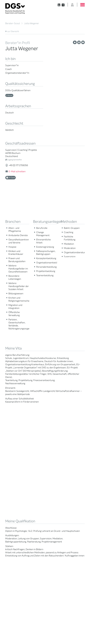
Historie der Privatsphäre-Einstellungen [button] (56, 634)
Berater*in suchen (12, 490)
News (70, 490)
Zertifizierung (10, 508)
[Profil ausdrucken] (79, 42)
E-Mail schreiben (17, 171)
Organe (29, 506)
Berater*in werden (54, 490)
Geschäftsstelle (32, 509)
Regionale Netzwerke (34, 500)
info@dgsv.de (57, 577)
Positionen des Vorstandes (73, 499)
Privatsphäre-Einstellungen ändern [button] (32, 634)
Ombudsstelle (10, 511)
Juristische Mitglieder (34, 503)
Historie (29, 529)
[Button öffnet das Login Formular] (72, 5)
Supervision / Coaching (10, 501)
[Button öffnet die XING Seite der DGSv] (64, 5)
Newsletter (72, 511)
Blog (69, 493)
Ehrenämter (30, 512)
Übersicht (12, 31)
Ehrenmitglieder (32, 515)
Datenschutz (79, 630)
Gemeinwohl (31, 518)
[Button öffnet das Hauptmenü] (82, 5)
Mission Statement (33, 490)
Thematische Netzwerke (31, 496)
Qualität (8, 505)
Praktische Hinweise (12, 514)
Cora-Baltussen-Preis (34, 523)
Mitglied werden (32, 493)
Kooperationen (31, 521)
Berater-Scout (12, 23)
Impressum (80, 632)
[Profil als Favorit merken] (75, 42)
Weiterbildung (52, 493)
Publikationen (73, 503)
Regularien (30, 526)
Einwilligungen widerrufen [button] (77, 634)
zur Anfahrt (52, 582)
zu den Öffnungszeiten (56, 587)
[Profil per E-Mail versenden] (83, 42)
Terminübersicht (53, 503)
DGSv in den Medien (75, 496)
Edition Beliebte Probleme (73, 507)
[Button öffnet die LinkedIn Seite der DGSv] (58, 5)
